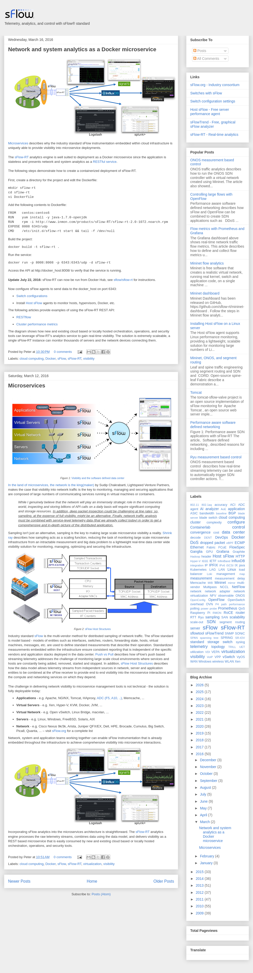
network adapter (217, 591)
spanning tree (209, 637)
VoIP (210, 657)
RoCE (228, 613)
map (242, 573)
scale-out (196, 622)
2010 (200, 906)
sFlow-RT (22, 157)
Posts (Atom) (101, 894)
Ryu (201, 617)
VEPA (216, 652)
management (225, 574)
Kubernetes (198, 569)
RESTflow (23, 317)
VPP (218, 657)
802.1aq (207, 504)
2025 (200, 692)
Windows (204, 661)
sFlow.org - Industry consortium (215, 85)
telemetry (199, 646)
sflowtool (197, 633)
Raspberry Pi (200, 613)
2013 (200, 885)
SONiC (240, 633)
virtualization (92, 864)
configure (236, 522)
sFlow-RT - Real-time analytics (214, 135)
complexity (214, 522)
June (204, 801)
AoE (223, 509)
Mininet (220, 583)
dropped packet (212, 543)
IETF (212, 561)
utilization (197, 652)
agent (194, 509)
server (195, 628)
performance (237, 604)
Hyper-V (195, 561)
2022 (200, 713)
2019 (200, 733)
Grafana (222, 551)
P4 (217, 604)
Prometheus (227, 608)
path (224, 604)
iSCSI (230, 565)
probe (213, 608)
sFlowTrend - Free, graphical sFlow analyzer (212, 124)
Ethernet (197, 547)
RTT (193, 617)
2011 (200, 899)
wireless (218, 661)
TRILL (232, 646)
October (207, 774)
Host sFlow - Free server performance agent (209, 112)
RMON (217, 612)
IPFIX (213, 565)
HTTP (240, 556)
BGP (232, 513)
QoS (242, 608)
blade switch (208, 517)
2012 (200, 892)
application (236, 509)
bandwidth (207, 513)
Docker (50, 358)
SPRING (227, 638)
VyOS (241, 657)
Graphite (239, 552)
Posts (199, 51)
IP (206, 565)
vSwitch (229, 657)
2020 (200, 726)
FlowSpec (237, 547)
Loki (209, 573)
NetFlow (238, 587)
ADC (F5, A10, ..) (109, 698)
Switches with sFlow (206, 93)
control (238, 527)
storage (213, 642)
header (206, 556)
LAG (212, 569)
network (195, 591)
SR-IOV (240, 637)
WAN (194, 661)
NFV (213, 595)
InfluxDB (238, 561)
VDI (207, 651)
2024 (200, 699)
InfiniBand (224, 561)
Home (92, 881)
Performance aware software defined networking (213, 424)
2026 (200, 685)
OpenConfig (197, 599)
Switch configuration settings (212, 101)
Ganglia (196, 551)
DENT (208, 537)
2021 (200, 719)
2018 (200, 740)
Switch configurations (32, 296)
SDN (211, 621)
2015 (200, 872)
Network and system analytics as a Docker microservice (82, 49)
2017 (200, 747)
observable (226, 595)
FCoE (222, 547)
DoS (194, 542)
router (240, 613)
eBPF (230, 542)
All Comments (206, 59)
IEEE (205, 561)
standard (197, 642)
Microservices (18, 143)
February (207, 856)
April (204, 815)
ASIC (194, 513)
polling (194, 608)
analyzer (212, 509)
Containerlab (200, 527)
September (209, 781)
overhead (197, 604)
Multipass (210, 587)
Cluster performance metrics (37, 324)
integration (196, 565)
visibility (89, 358)
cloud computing (32, 358)
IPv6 (222, 565)
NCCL (224, 587)
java (242, 565)
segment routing (232, 622)
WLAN (229, 661)
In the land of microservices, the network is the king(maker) (51, 485)
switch (228, 642)
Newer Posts (19, 881)
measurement (201, 578)
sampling (212, 617)
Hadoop (195, 556)
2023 (200, 706)
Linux (231, 569)
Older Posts (164, 881)
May (203, 808)
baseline (221, 513)
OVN (209, 604)
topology (218, 647)
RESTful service (104, 162)
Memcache (198, 583)
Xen (237, 661)
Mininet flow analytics (207, 263)
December (208, 760)
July (203, 794)
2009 (200, 913)
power (204, 608)
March (205, 822)
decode (195, 537)
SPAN (194, 637)
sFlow (61, 358)
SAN (224, 617)
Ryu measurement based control (215, 457)
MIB (210, 582)
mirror (231, 582)
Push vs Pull (104, 654)
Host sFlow (34, 303)
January (207, 863)
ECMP (240, 543)
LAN (222, 569)
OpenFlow (216, 600)
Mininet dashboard (204, 293)
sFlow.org (59, 731)
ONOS (240, 595)
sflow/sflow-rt (123, 280)
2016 (200, 754)
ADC (241, 505)
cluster (195, 522)
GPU (209, 552)
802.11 (194, 504)
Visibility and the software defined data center (98, 478)
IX (236, 565)
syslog (240, 642)
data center (233, 532)
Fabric (211, 547)
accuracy (221, 505)
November (208, 767)
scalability (237, 617)
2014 (200, 879)
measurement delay (230, 578)
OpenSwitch (236, 600)
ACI (232, 505)
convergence (200, 532)
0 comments (63, 352)
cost (216, 532)
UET (242, 646)
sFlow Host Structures (98, 629)
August (206, 787)
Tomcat (196, 392)
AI (201, 509)
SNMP (229, 633)
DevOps (221, 537)
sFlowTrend (214, 633)
